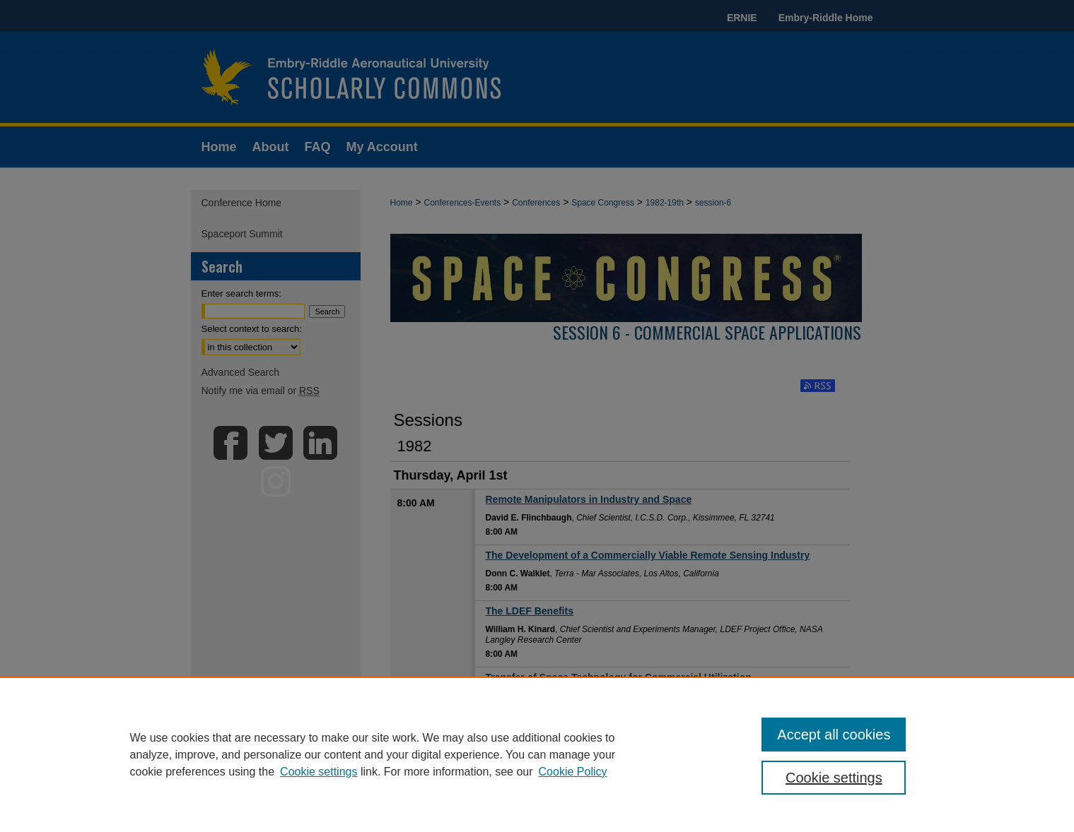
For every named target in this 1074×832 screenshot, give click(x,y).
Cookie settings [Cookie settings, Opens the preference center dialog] (834, 777)
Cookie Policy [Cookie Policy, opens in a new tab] (573, 772)
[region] (537, 754)
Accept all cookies (833, 734)
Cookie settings (318, 772)
